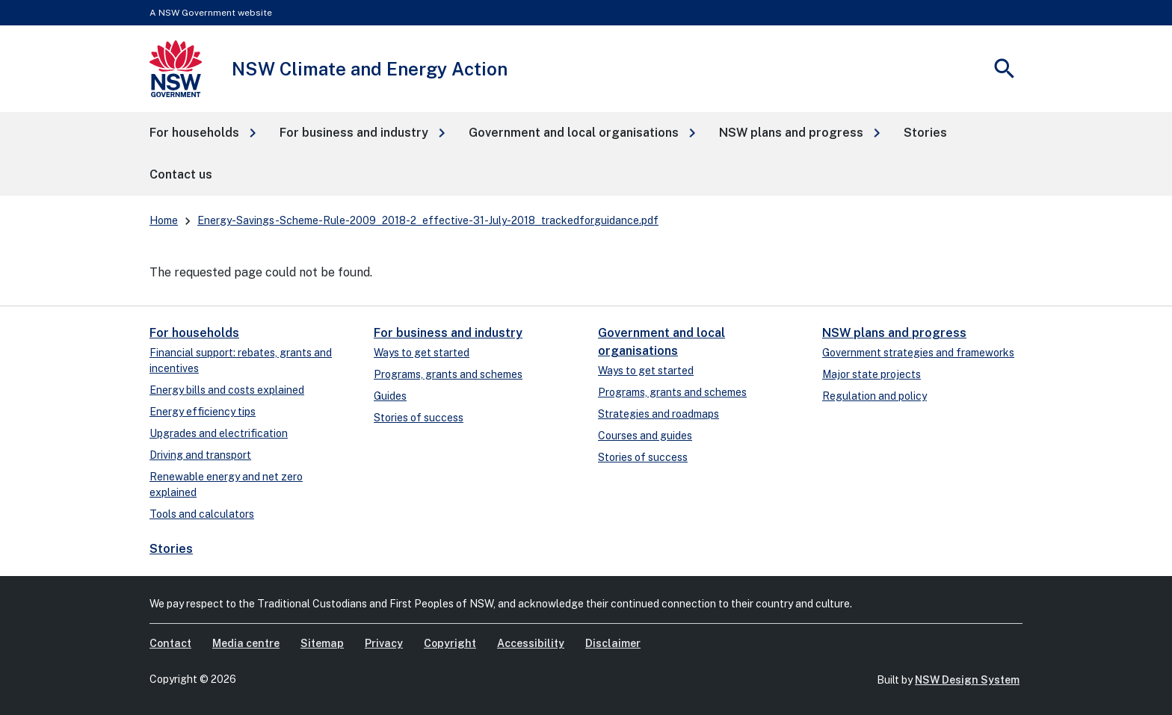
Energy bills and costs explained (226, 390)
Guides (390, 396)
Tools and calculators (201, 514)
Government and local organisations (661, 342)
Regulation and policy (874, 396)
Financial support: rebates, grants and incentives (240, 360)
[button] (203, 133)
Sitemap (322, 643)
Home (163, 220)
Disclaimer (613, 643)
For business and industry (448, 333)
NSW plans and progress (894, 333)
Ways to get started (421, 353)
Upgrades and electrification (218, 433)
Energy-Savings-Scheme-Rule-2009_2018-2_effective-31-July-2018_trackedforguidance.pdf (428, 220)
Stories (171, 549)
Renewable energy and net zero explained (226, 484)
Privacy (384, 643)
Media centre (246, 643)
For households (194, 333)
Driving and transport (200, 455)
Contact (170, 643)
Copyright (450, 643)
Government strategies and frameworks (918, 353)
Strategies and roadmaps (658, 414)
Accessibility (530, 643)
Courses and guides (645, 436)
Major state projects (871, 374)
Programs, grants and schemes (448, 374)
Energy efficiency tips (202, 412)
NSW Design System (967, 680)
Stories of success (418, 418)
